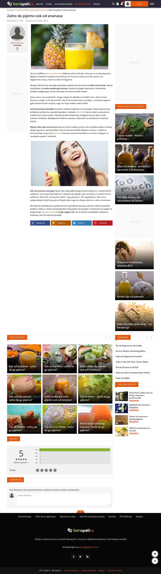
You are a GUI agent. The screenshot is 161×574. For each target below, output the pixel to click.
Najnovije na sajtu (68, 516)
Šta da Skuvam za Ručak (127, 367)
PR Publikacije (126, 516)
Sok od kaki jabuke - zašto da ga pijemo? (21, 398)
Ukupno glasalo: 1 (21, 462)
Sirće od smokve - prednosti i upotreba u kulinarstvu (134, 168)
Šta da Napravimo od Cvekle (129, 345)
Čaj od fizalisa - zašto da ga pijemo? (23, 428)
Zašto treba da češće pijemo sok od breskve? (58, 398)
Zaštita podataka (88, 570)
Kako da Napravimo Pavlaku (129, 356)
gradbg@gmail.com (89, 547)
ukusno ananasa (53, 73)
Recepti (39, 4)
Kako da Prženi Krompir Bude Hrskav (133, 372)
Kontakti (112, 516)
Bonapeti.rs (12, 10)
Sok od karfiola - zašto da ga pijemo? (59, 368)
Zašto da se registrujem (45, 516)
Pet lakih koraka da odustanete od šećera (130, 199)
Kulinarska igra (83, 4)
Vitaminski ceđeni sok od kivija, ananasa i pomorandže (140, 395)
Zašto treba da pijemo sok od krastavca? (93, 368)
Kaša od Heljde (123, 378)
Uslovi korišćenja (71, 570)
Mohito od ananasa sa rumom (139, 429)
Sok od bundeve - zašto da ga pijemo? (22, 368)
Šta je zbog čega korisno (36, 10)
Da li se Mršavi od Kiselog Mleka (130, 351)
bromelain (80, 112)
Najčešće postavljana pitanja (92, 516)
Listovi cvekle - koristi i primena (130, 137)
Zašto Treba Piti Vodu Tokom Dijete (132, 362)
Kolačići (101, 570)
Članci (49, 4)
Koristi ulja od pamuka (130, 296)
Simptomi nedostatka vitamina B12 (130, 264)
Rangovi (139, 516)
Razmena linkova (114, 570)
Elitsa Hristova (17, 43)
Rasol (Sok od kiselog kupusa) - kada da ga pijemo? (92, 427)
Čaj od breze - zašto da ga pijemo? (95, 398)
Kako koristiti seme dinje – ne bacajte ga (134, 325)
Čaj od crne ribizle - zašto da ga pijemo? (59, 428)
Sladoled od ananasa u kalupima (139, 406)
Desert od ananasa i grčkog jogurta (138, 417)
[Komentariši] (63, 499)
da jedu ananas (48, 212)
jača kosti (57, 133)
